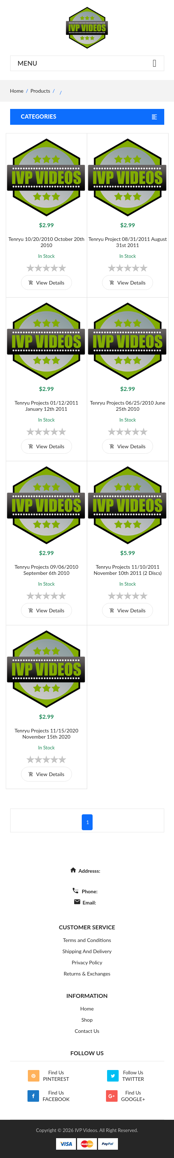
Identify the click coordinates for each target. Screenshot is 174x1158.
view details (46, 282)
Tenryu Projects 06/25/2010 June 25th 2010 (127, 406)
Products (40, 91)
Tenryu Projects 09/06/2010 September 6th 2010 (46, 570)
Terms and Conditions (87, 940)
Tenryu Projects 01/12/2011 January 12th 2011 (46, 406)
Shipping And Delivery (87, 951)
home (17, 91)
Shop (87, 1020)
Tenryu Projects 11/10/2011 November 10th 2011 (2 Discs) (128, 570)
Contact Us (87, 1031)
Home (87, 1008)
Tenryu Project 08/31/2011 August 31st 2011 (127, 242)
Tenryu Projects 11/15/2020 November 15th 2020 (46, 733)
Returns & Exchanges (87, 973)
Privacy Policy (87, 962)
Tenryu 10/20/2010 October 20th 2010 (46, 242)
